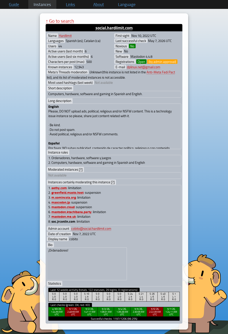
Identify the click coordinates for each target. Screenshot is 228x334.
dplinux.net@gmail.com (143, 67)
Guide (14, 4)
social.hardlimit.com (114, 28)
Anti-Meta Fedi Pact (161, 72)
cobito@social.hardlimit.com (91, 228)
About (98, 4)
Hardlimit (65, 35)
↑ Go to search (60, 21)
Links (70, 4)
